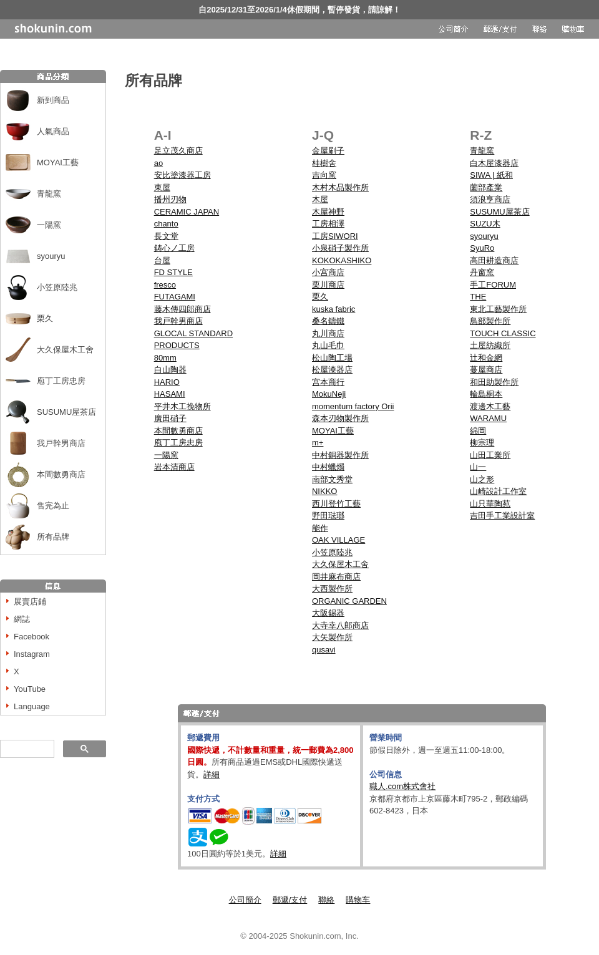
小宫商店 (328, 272)
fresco (165, 284)
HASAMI (169, 394)
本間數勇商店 (61, 474)
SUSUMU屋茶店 (66, 412)
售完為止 (53, 505)
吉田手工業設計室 (502, 515)
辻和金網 (486, 357)
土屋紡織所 (490, 345)
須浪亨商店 (490, 199)
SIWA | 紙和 (491, 175)
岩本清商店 (174, 467)
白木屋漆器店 (494, 163)
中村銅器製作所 (340, 455)
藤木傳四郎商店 (182, 309)
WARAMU (488, 418)
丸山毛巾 (328, 345)
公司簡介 (245, 899)
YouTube (30, 689)
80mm (165, 357)
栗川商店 (328, 284)
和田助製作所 (494, 382)
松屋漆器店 (332, 369)
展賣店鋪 (30, 601)
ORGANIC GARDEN (349, 601)
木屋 (320, 199)
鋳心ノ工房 (174, 248)
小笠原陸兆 (57, 287)
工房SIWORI (335, 236)
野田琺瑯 (328, 515)
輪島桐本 (486, 394)
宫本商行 (328, 382)
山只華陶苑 (490, 503)
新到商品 (53, 100)
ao (158, 163)
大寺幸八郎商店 (340, 625)
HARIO (167, 382)
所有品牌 (53, 536)
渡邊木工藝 (490, 406)
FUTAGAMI (174, 296)
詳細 (211, 774)
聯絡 (326, 899)
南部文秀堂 (332, 479)
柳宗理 (482, 442)
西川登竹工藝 (336, 503)
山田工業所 (490, 455)
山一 (478, 467)
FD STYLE (173, 272)
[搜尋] (26, 749)
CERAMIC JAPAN (187, 211)
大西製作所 (332, 588)
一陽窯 (49, 225)
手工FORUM (493, 284)
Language (32, 706)
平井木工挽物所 (182, 406)
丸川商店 (328, 333)
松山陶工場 (332, 357)
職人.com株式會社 (402, 786)
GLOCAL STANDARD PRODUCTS (193, 340)
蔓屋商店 (486, 369)
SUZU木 (485, 223)
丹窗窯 (482, 272)
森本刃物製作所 (340, 418)
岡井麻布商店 (336, 576)
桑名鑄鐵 (328, 321)
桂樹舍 (324, 163)
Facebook (31, 636)
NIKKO (324, 491)
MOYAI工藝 (58, 162)
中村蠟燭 (328, 467)
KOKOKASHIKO (341, 260)
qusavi (324, 649)
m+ (317, 442)
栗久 (45, 318)
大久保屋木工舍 (65, 349)
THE (478, 296)
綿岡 (478, 430)
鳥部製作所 (490, 321)
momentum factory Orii (353, 406)
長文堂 (166, 236)
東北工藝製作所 (498, 309)
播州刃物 (170, 199)
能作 (320, 528)
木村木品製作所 (340, 187)
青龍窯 (49, 193)
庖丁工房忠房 (61, 380)
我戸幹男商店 (61, 443)
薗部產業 (486, 187)
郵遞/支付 (290, 899)
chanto (166, 223)
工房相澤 (328, 223)
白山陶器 (170, 369)
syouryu (51, 256)
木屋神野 (328, 211)
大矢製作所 (332, 637)
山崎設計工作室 (498, 491)
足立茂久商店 (178, 150)
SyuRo (482, 248)
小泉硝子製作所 (340, 248)
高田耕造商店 (494, 260)
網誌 (22, 619)
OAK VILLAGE (338, 540)
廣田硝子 (170, 418)
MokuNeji (329, 394)
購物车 (358, 899)
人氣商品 (53, 131)
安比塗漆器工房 (182, 175)
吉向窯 (324, 175)
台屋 (162, 260)
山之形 (482, 479)
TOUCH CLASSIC (502, 333)
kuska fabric (333, 309)
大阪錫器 (328, 613)
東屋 (162, 187)
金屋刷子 (328, 150)
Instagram (32, 654)
